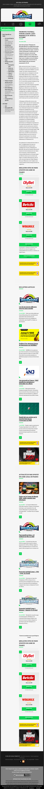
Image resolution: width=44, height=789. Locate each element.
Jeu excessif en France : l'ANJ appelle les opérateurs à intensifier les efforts (28, 382)
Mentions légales (9, 759)
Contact (37, 759)
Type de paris (11, 71)
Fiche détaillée (29, 194)
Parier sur (29, 192)
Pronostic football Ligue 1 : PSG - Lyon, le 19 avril (29, 572)
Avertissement (17, 759)
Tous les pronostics (29, 256)
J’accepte (38, 788)
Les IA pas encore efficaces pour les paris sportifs (28, 307)
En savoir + (31, 788)
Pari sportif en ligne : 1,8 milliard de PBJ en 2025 (26, 535)
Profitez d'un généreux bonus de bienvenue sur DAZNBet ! (28, 344)
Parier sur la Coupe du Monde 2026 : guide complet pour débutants (28, 498)
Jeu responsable (30, 759)
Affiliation (23, 759)
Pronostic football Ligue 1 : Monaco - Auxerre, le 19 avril (28, 609)
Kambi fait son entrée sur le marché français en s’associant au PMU (28, 418)
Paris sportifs (29, 244)
